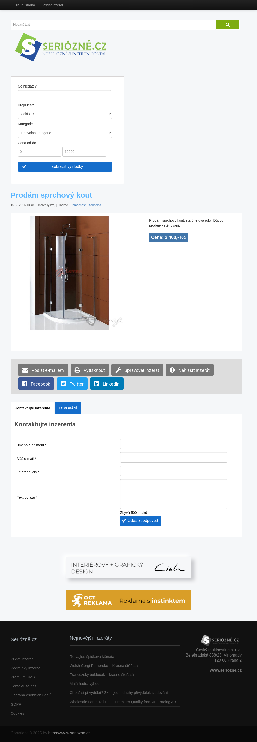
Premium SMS (23, 677)
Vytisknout (90, 370)
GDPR (16, 704)
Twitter (72, 384)
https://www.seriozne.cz (69, 733)
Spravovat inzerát (137, 370)
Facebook (36, 384)
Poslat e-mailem (43, 370)
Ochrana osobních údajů (31, 695)
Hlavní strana (24, 5)
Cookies (17, 713)
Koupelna (94, 205)
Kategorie (25, 124)
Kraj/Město (26, 105)
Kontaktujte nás (23, 686)
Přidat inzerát (52, 5)
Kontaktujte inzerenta (32, 408)
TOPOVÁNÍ (68, 408)
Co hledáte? (27, 86)
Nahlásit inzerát (190, 370)
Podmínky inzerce (25, 668)
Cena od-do (27, 143)
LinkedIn (107, 384)
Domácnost (78, 205)
